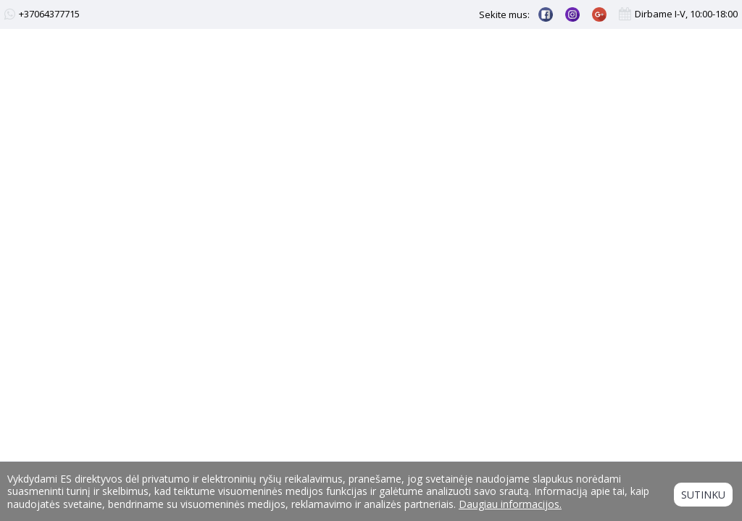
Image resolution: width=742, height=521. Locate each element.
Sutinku (703, 494)
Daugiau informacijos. (510, 504)
